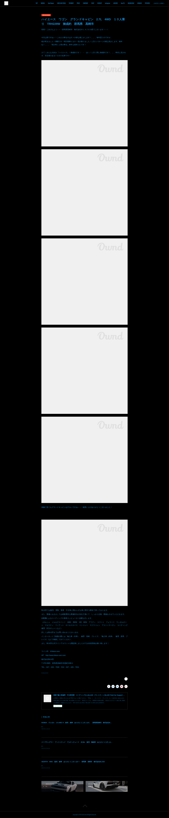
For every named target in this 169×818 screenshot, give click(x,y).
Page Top (84, 806)
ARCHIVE (115, 3)
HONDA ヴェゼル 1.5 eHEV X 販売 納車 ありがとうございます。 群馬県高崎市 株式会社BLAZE (77, 722)
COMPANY (85, 3)
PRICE (78, 3)
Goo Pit (123, 3)
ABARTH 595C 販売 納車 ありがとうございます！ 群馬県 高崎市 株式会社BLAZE (73, 762)
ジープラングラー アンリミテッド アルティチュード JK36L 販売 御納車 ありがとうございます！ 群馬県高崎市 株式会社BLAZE (89, 742)
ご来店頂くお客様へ (159, 3)
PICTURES (147, 3)
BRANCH (139, 3)
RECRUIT (99, 3)
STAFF (92, 3)
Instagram (107, 3)
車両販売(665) (44, 673)
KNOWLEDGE (131, 3)
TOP (37, 3)
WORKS (43, 3)
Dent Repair (51, 3)
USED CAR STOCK (61, 3)
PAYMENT (71, 3)
